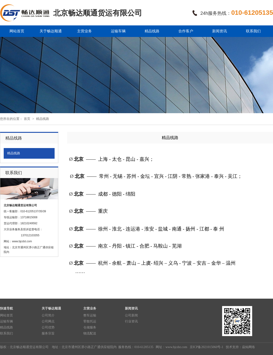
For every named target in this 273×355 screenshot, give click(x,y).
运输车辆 (118, 31)
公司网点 (48, 321)
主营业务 (84, 31)
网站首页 (16, 31)
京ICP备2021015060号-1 (206, 347)
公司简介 (48, 315)
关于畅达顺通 (51, 31)
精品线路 (152, 31)
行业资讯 (131, 321)
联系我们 (253, 31)
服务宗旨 (48, 333)
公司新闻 (131, 315)
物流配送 (89, 333)
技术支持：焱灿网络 (240, 347)
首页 (27, 119)
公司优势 (48, 327)
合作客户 (185, 31)
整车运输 (89, 315)
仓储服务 (89, 327)
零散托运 (89, 321)
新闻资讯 (219, 31)
